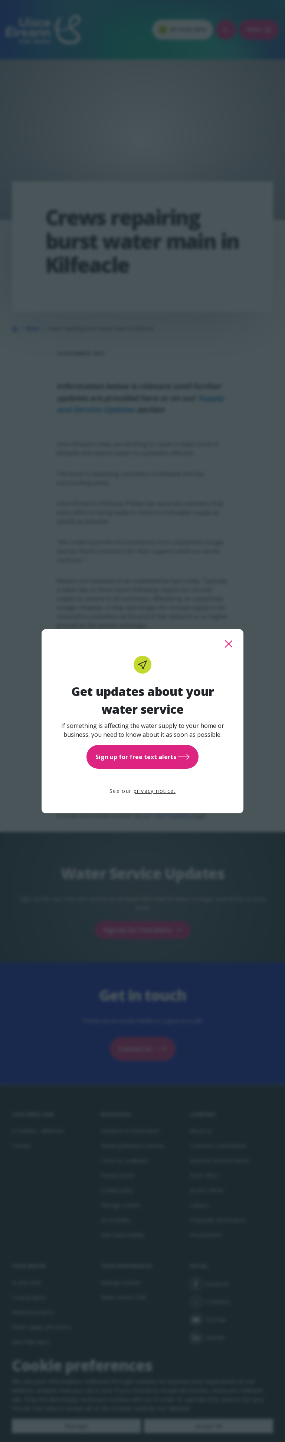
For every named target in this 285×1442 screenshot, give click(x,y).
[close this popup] (229, 644)
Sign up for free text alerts (142, 757)
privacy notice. (155, 790)
